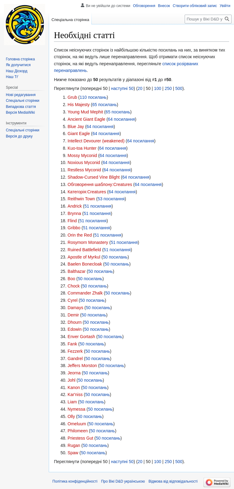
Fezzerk (75, 351)
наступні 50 (122, 88)
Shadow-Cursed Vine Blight (94, 177)
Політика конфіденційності (75, 481)
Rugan (74, 445)
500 (178, 88)
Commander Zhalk (85, 293)
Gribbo (74, 227)
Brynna (74, 213)
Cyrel (73, 300)
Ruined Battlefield (84, 249)
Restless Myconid (84, 169)
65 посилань (104, 104)
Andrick (75, 206)
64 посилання (121, 119)
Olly (71, 416)
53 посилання (111, 198)
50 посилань (115, 257)
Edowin (75, 329)
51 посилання (98, 206)
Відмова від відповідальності (172, 481)
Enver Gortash (81, 336)
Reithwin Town (81, 198)
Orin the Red (80, 235)
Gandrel (75, 358)
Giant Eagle (79, 133)
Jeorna (74, 372)
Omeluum (77, 423)
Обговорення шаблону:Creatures (100, 184)
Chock (74, 286)
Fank (72, 343)
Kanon (74, 387)
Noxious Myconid (84, 162)
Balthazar (77, 271)
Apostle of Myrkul (84, 257)
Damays (75, 307)
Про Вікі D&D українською (123, 481)
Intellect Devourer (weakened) (96, 140)
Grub (72, 97)
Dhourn (75, 322)
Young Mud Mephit (85, 111)
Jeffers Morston (82, 365)
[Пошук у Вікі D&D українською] (208, 19)
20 (140, 88)
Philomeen (78, 430)
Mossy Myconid (82, 155)
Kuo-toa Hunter (82, 148)
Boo (71, 278)
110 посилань (93, 97)
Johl (72, 380)
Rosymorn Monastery (88, 242)
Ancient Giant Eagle (86, 119)
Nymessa (76, 409)
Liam (72, 401)
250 (168, 88)
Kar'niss (75, 394)
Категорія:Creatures (87, 191)
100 (157, 88)
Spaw (73, 452)
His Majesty (79, 104)
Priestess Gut (80, 438)
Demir (73, 314)
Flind (72, 220)
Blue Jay (76, 126)
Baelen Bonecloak (85, 264)
